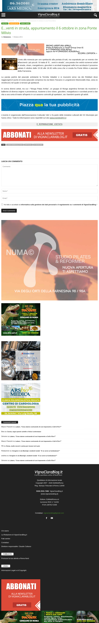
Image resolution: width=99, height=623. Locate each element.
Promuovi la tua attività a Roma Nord (15, 558)
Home (3, 21)
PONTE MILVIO (14, 23)
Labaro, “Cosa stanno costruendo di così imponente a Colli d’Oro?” (38, 427)
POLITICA (5, 23)
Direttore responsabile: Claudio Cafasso (16, 546)
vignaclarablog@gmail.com (54, 513)
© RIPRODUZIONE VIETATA (49, 124)
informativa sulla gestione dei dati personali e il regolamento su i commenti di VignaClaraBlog (59, 205)
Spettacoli (28, 145)
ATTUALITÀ (10, 21)
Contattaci (5, 542)
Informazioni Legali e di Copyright (13, 570)
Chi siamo (5, 531)
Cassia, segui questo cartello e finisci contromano (24, 431)
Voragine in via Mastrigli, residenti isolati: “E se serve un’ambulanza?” (36, 451)
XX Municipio (38, 145)
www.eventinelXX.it (58, 118)
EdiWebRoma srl (52, 499)
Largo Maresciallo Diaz (15, 145)
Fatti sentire (5, 539)
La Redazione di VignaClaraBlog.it (14, 535)
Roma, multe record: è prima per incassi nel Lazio (23, 446)
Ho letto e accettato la (49, 205)
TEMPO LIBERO (25, 23)
